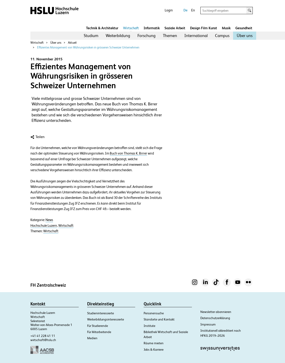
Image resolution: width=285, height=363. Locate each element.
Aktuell (72, 42)
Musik (226, 28)
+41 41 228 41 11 (42, 336)
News (49, 220)
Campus (222, 35)
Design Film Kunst (203, 28)
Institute (149, 326)
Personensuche (154, 313)
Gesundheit (243, 28)
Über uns (245, 35)
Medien (92, 338)
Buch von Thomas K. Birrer (128, 153)
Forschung (146, 35)
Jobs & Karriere (154, 349)
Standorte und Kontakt (159, 319)
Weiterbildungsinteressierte (105, 319)
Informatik (152, 28)
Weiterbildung (118, 35)
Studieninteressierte (100, 313)
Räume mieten (154, 343)
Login (169, 10)
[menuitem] (91, 36)
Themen (170, 35)
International (196, 35)
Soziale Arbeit (174, 28)
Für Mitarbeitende (99, 332)
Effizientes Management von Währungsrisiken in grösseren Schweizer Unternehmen (88, 47)
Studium (91, 35)
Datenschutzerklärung (215, 318)
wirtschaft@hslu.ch (43, 340)
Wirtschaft (131, 28)
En (193, 10)
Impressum (208, 324)
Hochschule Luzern (43, 225)
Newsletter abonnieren (215, 312)
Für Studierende (97, 326)
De (185, 10)
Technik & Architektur (102, 28)
